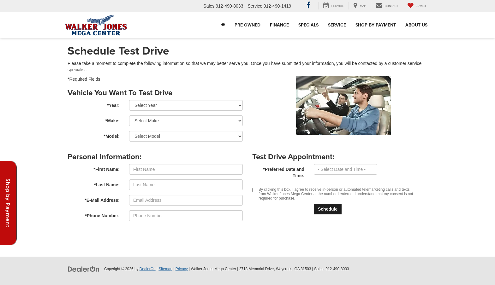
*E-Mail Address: (102, 200)
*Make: (112, 120)
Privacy (182, 269)
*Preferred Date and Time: (283, 172)
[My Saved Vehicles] (417, 5)
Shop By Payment (375, 25)
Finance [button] (279, 25)
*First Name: (107, 169)
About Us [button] (416, 25)
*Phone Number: (102, 215)
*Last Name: (107, 184)
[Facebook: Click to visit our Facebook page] (309, 6)
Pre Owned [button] (247, 25)
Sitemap (165, 269)
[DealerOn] (84, 268)
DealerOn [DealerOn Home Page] (148, 269)
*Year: (113, 105)
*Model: (112, 136)
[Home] (223, 25)
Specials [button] (308, 25)
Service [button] (337, 25)
